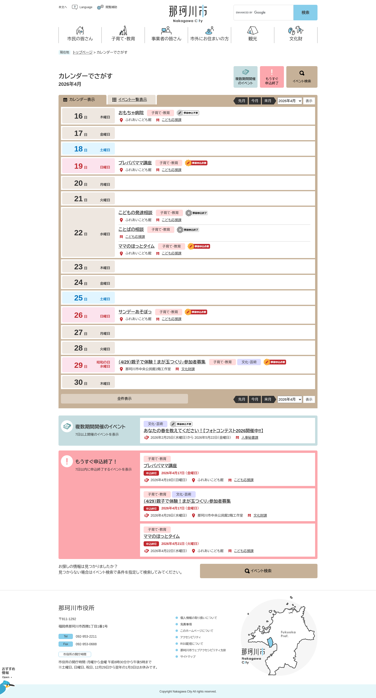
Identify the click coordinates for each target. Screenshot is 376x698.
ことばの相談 (131, 228)
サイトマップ (187, 656)
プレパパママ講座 (135, 162)
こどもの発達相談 (135, 212)
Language (86, 7)
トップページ (83, 52)
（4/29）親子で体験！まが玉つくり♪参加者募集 (162, 361)
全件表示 (124, 398)
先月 (241, 100)
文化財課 (188, 368)
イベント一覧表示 (132, 99)
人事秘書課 (249, 437)
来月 (267, 100)
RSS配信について (191, 643)
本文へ (63, 7)
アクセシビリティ (190, 636)
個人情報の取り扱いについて (198, 617)
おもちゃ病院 (131, 112)
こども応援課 (171, 119)
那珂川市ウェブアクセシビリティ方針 (203, 649)
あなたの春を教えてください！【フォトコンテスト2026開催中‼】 (203, 430)
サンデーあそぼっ (135, 311)
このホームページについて (196, 630)
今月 (254, 100)
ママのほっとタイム (136, 245)
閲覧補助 (111, 7)
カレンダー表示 (82, 99)
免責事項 (186, 623)
